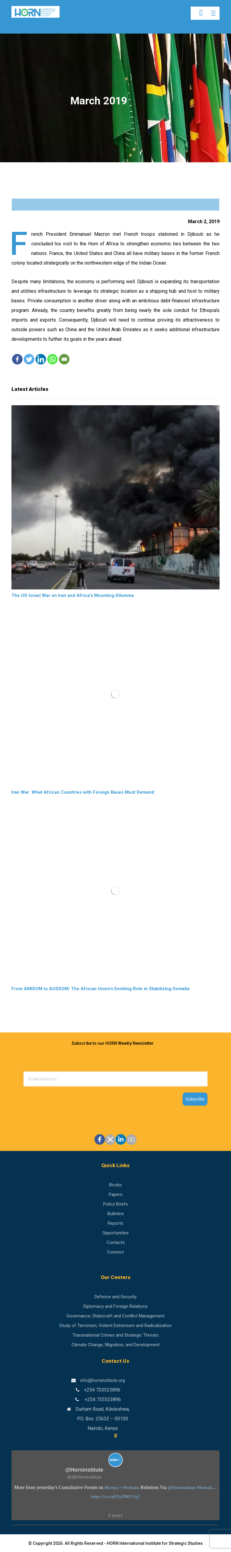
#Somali (204, 1487)
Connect (115, 1252)
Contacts (115, 1242)
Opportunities (115, 1233)
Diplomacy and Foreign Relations (115, 1306)
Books (115, 1185)
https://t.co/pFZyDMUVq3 (115, 1496)
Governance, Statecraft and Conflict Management (115, 1316)
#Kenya (111, 1487)
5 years (115, 1515)
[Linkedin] (40, 359)
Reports (115, 1223)
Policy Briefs (115, 1204)
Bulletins (115, 1213)
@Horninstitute (182, 1487)
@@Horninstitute (84, 1476)
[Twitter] (29, 359)
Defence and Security (115, 1296)
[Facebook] (17, 359)
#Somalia (131, 1487)
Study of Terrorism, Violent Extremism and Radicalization (115, 1325)
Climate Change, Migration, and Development (116, 1344)
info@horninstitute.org (102, 1380)
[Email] (64, 359)
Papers (115, 1194)
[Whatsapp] (52, 359)
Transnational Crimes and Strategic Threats (115, 1335)
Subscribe (195, 1099)
